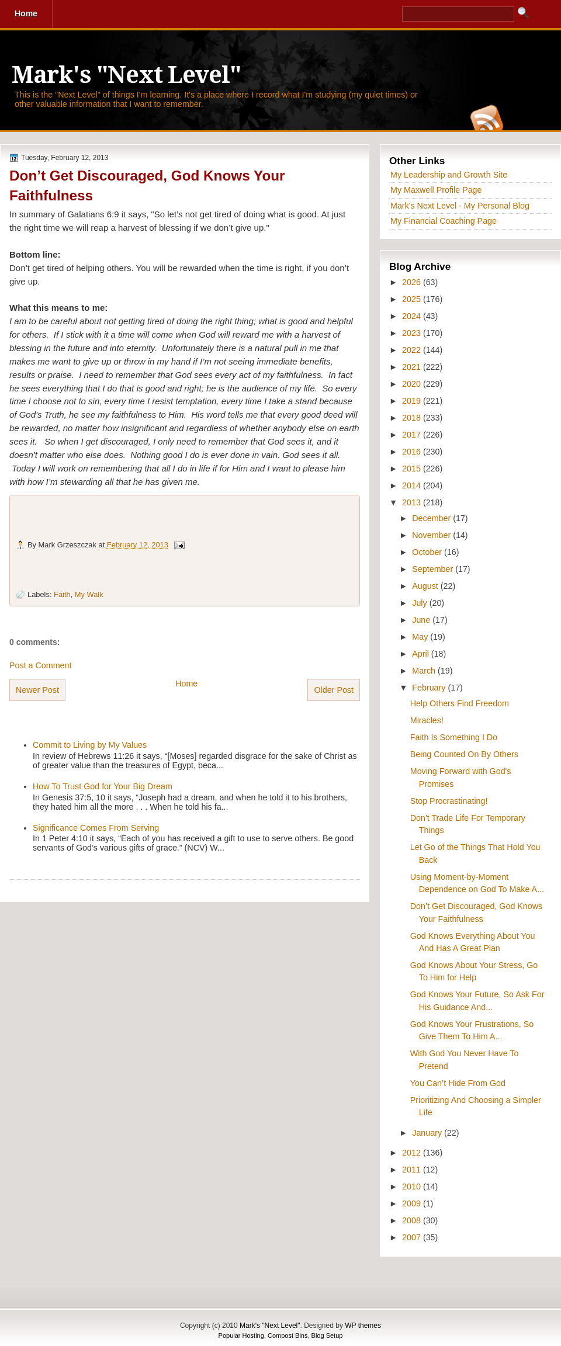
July (420, 603)
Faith (62, 594)
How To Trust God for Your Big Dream (102, 786)
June (422, 620)
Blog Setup (327, 1335)
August (426, 586)
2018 (412, 417)
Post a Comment (40, 665)
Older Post (334, 690)
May (421, 636)
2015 (412, 468)
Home (186, 683)
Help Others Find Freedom (459, 703)
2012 (412, 1152)
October (428, 552)
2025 (412, 299)
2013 (412, 502)
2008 (412, 1220)
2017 (412, 434)
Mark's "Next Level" (126, 75)
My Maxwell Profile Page (436, 190)
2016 (412, 451)
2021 (412, 367)
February (430, 687)
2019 (412, 400)
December (432, 518)
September (433, 569)
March (425, 670)
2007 (412, 1237)
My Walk (89, 594)
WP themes (363, 1325)
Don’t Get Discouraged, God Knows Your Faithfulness (147, 185)
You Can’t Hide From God (457, 1083)
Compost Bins (287, 1335)
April (421, 653)
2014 (412, 485)
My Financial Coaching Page (443, 221)
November (432, 535)
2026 (412, 282)
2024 (412, 316)
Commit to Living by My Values (90, 745)
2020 (412, 383)
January (428, 1132)
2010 (412, 1186)
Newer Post (37, 690)
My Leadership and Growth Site (448, 174)
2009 (412, 1203)
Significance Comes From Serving (96, 827)
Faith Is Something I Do (453, 737)
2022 (412, 350)
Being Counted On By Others (464, 754)
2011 (412, 1169)
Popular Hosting (241, 1335)
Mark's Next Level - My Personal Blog (459, 205)
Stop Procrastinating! (449, 801)
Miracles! (427, 720)
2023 (412, 333)
